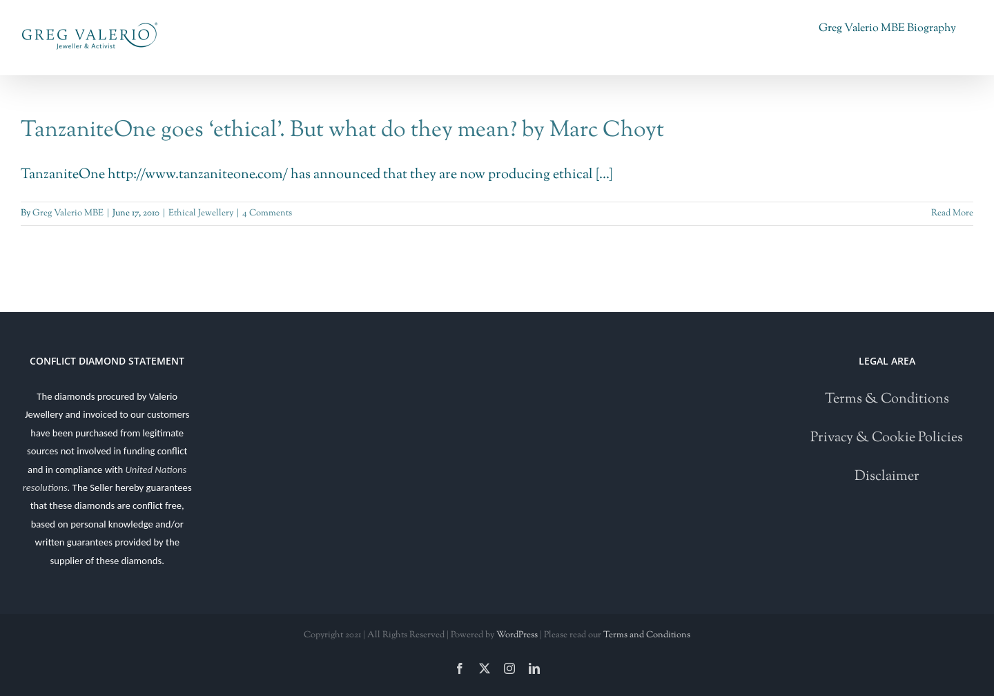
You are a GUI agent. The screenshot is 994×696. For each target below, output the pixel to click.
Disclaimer (887, 477)
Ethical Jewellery (200, 213)
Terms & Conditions (887, 399)
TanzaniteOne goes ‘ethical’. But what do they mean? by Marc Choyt (342, 130)
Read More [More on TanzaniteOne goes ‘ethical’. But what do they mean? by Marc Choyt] (952, 213)
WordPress (517, 635)
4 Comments (267, 213)
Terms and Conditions (646, 635)
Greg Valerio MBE (68, 213)
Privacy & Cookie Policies (886, 438)
